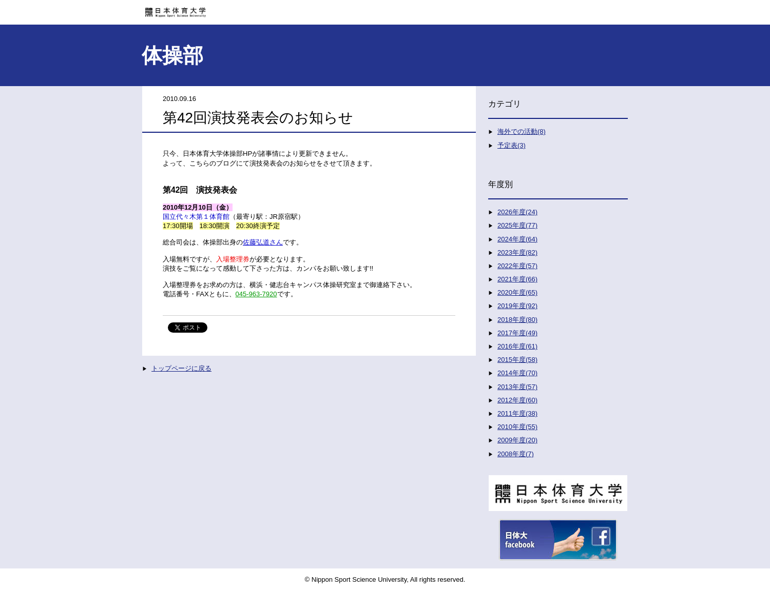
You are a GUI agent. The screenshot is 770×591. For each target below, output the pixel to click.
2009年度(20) (517, 440)
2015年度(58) (517, 359)
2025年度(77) (517, 225)
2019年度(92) (517, 306)
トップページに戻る (181, 368)
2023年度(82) (517, 252)
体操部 (172, 55)
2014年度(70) (517, 373)
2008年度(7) (515, 454)
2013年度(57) (517, 387)
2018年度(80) (517, 319)
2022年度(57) (517, 266)
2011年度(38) (517, 413)
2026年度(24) (517, 212)
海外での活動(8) (521, 131)
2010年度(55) (517, 427)
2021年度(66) (517, 279)
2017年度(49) (517, 333)
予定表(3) (511, 145)
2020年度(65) (517, 292)
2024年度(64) (517, 239)
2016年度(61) (517, 346)
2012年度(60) (517, 400)
